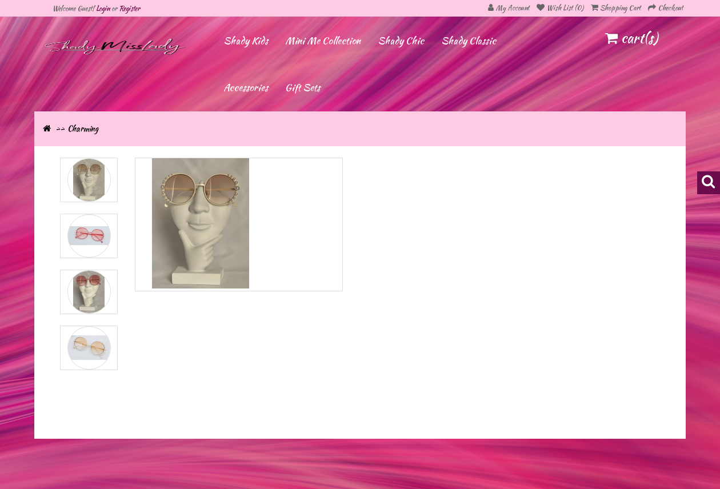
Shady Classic (468, 40)
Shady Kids (245, 40)
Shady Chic (401, 40)
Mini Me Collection (323, 40)
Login (103, 8)
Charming (82, 128)
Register (129, 8)
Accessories (245, 87)
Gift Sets (302, 87)
